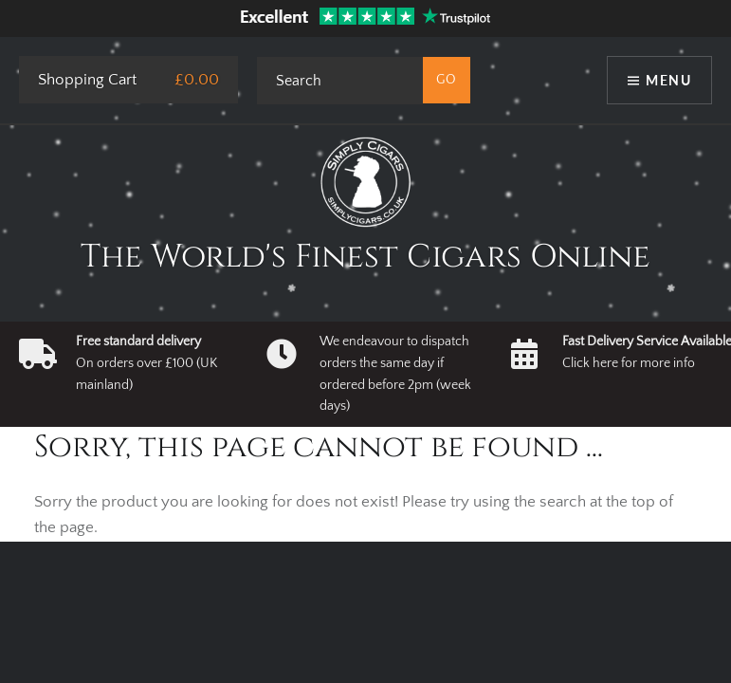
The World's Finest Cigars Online (365, 257)
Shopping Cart (87, 79)
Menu (668, 80)
